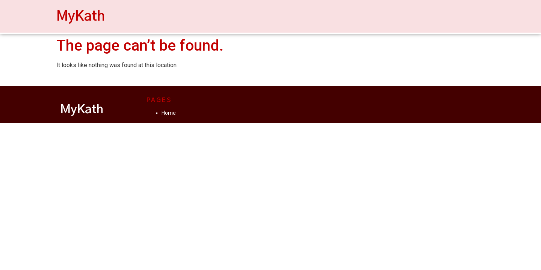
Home (169, 113)
